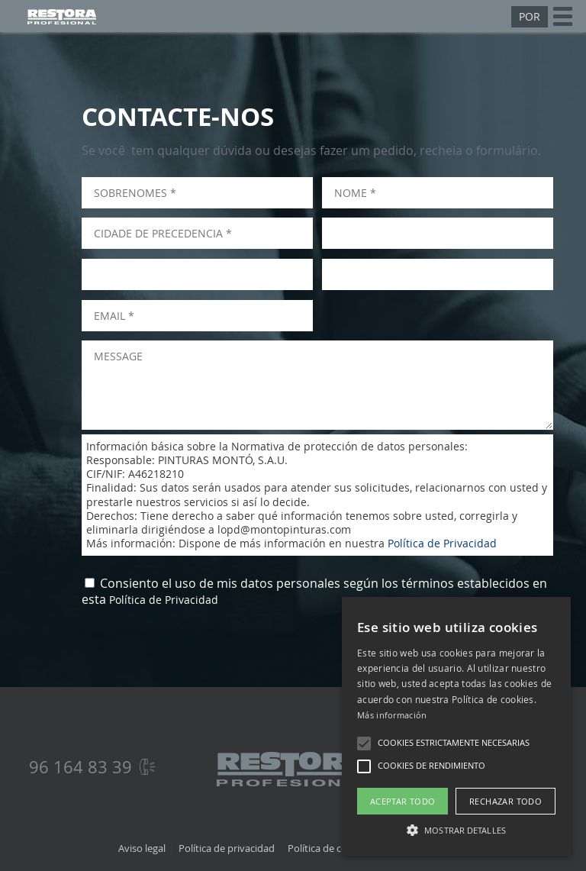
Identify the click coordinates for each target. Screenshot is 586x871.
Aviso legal (142, 848)
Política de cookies (329, 848)
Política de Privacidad (442, 543)
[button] (364, 743)
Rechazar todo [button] (505, 801)
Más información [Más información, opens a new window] (392, 715)
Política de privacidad (227, 848)
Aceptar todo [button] (403, 801)
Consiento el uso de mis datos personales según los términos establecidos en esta (314, 592)
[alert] (456, 726)
